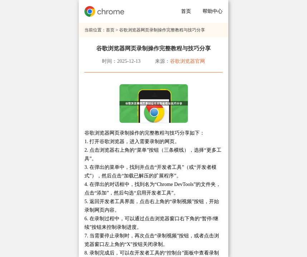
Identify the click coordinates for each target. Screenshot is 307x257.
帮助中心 (213, 11)
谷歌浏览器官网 (187, 61)
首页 (186, 11)
